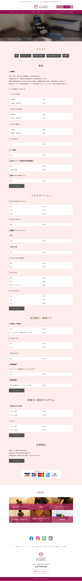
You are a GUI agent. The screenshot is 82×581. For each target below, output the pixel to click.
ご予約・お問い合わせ (42, 571)
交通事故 (65, 55)
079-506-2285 (42, 567)
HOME (12, 11)
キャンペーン (19, 11)
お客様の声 (62, 11)
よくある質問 (69, 11)
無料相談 (60, 7)
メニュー (27, 11)
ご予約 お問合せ (66, 7)
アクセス (48, 11)
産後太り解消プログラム (53, 55)
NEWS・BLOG (41, 11)
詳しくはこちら (16, 186)
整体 (17, 55)
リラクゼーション (25, 55)
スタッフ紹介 (55, 11)
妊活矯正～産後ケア (39, 55)
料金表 (34, 11)
